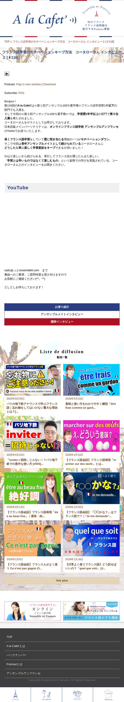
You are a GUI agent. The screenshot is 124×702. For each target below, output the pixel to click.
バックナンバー (16, 655)
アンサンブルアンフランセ (24, 673)
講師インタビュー (62, 321)
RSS (21, 93)
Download (49, 84)
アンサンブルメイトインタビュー (62, 314)
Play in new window (28, 84)
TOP (7, 41)
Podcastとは (14, 664)
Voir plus (62, 580)
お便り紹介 (62, 307)
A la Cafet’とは (16, 646)
